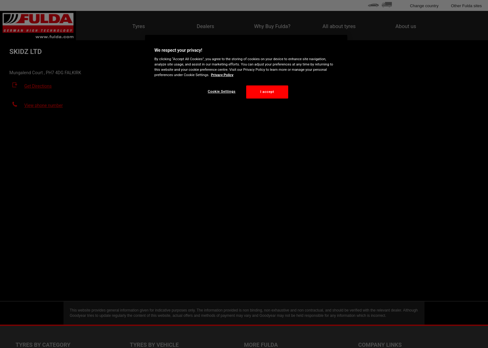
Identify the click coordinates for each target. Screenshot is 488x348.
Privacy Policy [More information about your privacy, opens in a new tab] (222, 75)
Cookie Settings (222, 91)
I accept (267, 91)
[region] (246, 72)
